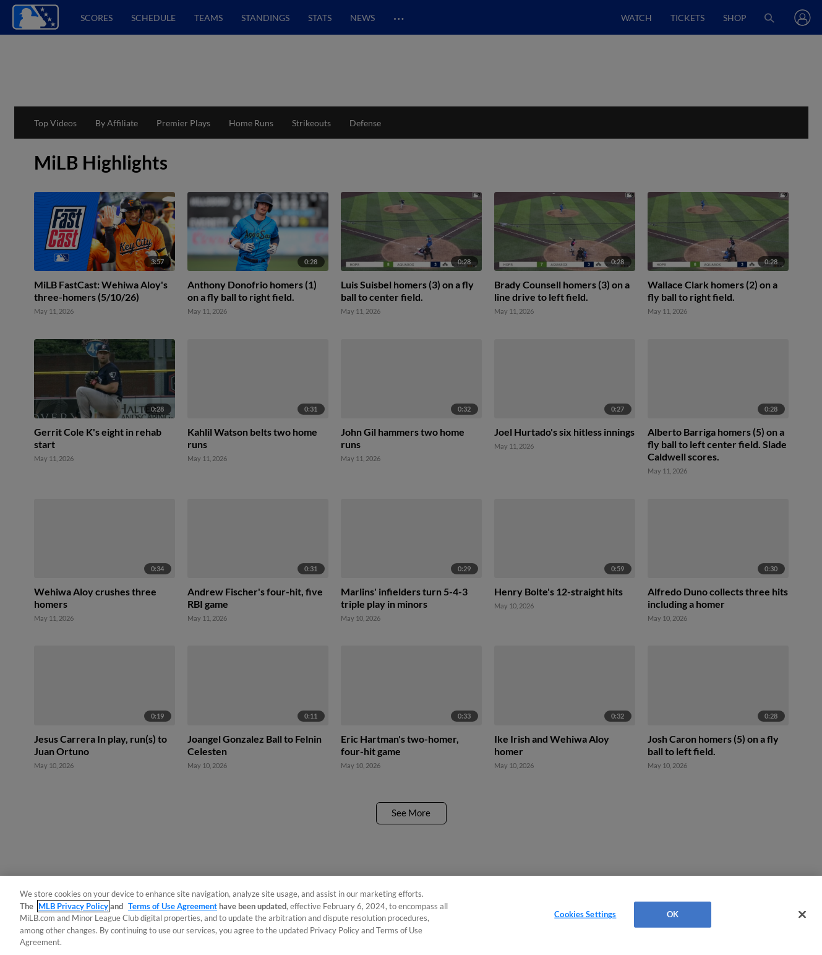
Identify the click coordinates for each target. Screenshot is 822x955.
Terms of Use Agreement (172, 906)
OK (673, 914)
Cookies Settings (585, 914)
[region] (411, 915)
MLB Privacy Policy (73, 906)
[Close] (802, 914)
